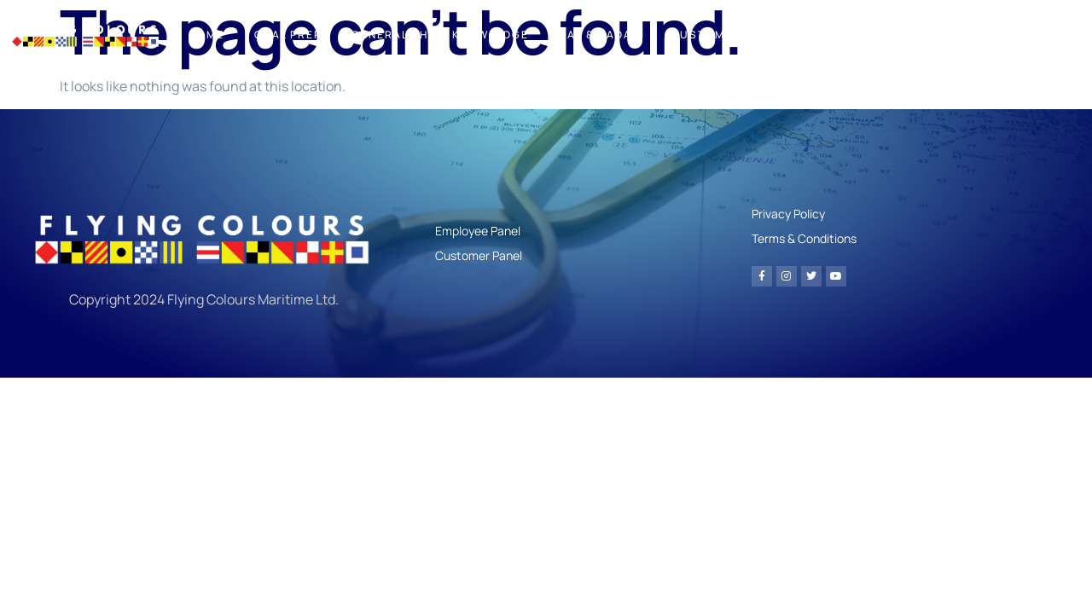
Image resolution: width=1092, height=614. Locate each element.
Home (206, 34)
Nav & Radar (600, 34)
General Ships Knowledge (440, 34)
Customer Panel (727, 34)
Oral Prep (288, 34)
